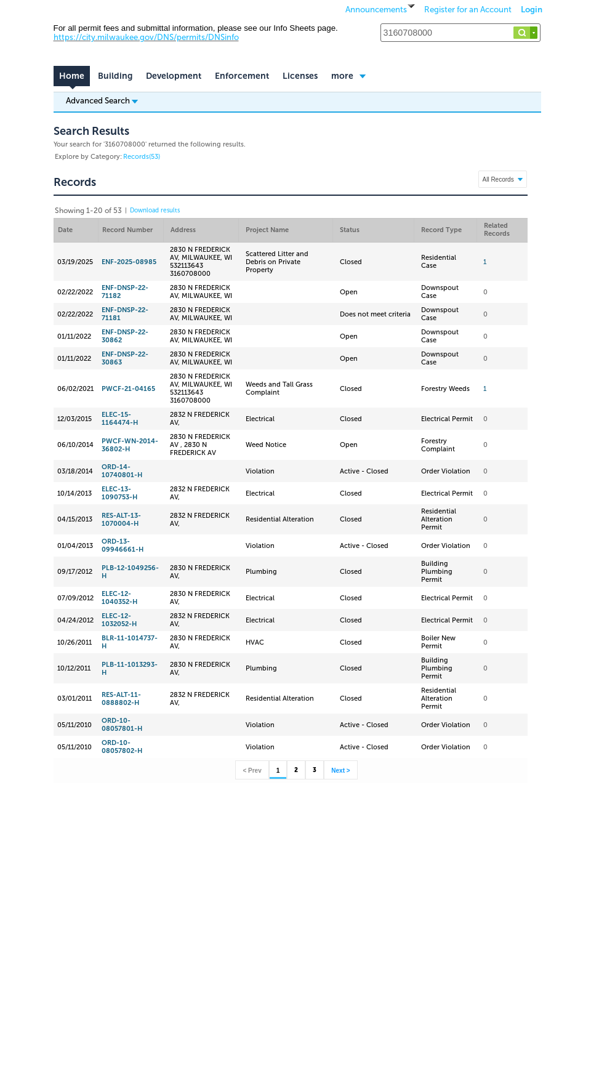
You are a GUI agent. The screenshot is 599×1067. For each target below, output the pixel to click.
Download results (155, 210)
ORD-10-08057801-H (122, 725)
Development (173, 76)
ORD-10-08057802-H (122, 747)
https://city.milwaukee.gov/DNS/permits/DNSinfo (146, 37)
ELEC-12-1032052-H (119, 620)
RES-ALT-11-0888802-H (121, 699)
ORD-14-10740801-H (122, 471)
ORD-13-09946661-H (122, 546)
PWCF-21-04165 (128, 389)
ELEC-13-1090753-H (119, 493)
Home (71, 76)
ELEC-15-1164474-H (120, 419)
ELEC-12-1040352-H (119, 598)
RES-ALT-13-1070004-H (121, 520)
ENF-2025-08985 (129, 262)
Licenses (300, 76)
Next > (340, 770)
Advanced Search (102, 100)
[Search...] (460, 32)
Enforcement (242, 76)
